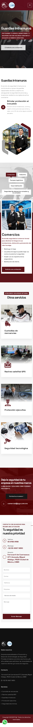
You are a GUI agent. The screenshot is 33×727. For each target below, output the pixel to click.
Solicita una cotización (13, 269)
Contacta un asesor (16, 496)
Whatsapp (11, 546)
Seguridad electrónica (9, 704)
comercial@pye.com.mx (18, 503)
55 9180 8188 (13, 542)
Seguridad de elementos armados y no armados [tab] (16, 192)
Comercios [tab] (11, 175)
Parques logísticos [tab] (16, 180)
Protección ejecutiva (9, 701)
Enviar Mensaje (16, 616)
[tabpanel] (16, 237)
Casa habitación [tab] (16, 186)
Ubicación (10, 552)
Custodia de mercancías (10, 691)
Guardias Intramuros (8, 698)
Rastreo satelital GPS (9, 694)
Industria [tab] (22, 175)
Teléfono (10, 539)
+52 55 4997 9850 (15, 548)
